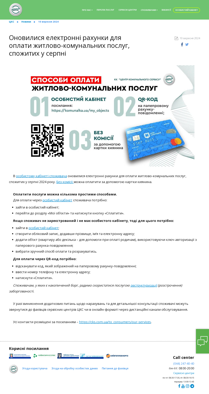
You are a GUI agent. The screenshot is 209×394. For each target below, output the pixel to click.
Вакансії (166, 9)
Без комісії (65, 182)
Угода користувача (34, 368)
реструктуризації (143, 285)
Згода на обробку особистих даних (74, 368)
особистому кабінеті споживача (41, 176)
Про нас (87, 10)
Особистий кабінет (186, 10)
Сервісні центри (128, 9)
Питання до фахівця (115, 368)
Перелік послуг (105, 9)
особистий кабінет (57, 200)
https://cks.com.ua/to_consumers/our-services (115, 322)
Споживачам (149, 10)
